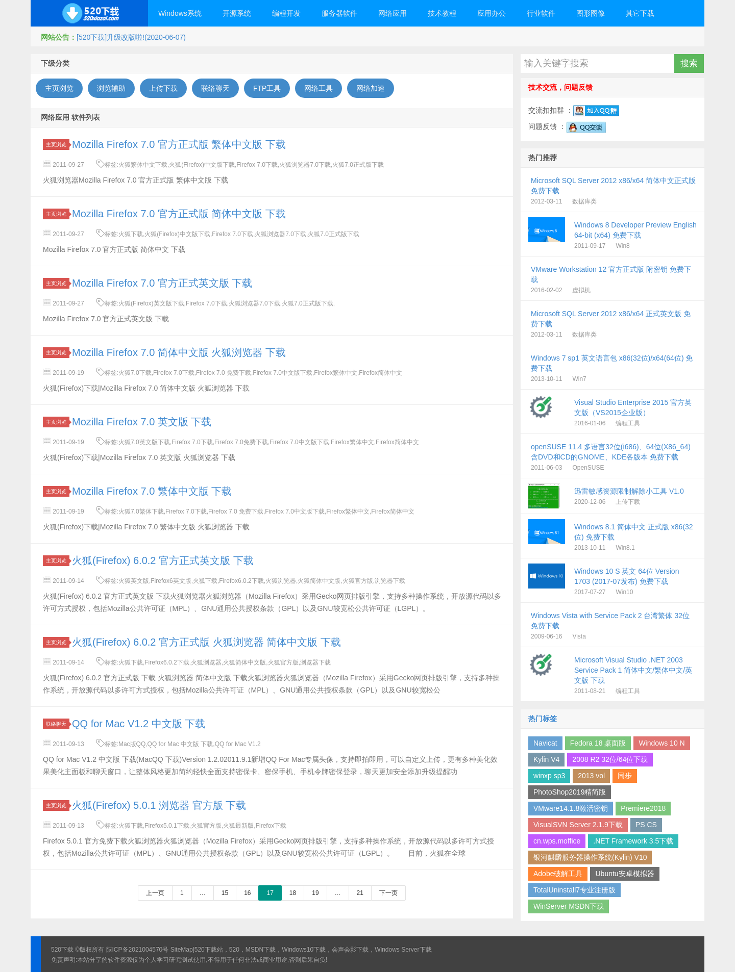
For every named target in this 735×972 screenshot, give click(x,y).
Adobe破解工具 (557, 873)
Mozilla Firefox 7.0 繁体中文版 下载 (152, 491)
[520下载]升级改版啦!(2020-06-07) (131, 37)
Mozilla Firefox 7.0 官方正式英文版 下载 (162, 283)
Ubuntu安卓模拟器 (624, 873)
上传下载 (163, 88)
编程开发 (286, 13)
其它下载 (640, 13)
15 (225, 893)
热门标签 (542, 718)
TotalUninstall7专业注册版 (574, 890)
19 (315, 893)
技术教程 (442, 13)
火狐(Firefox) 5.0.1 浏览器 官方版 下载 (159, 805)
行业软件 (541, 13)
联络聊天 (215, 88)
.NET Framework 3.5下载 (633, 841)
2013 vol (591, 776)
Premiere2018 (643, 808)
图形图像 (590, 13)
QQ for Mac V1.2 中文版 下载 (138, 723)
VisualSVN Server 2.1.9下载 (578, 825)
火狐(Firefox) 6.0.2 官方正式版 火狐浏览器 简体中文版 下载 (206, 642)
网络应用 (392, 13)
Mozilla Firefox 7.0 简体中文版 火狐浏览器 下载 (179, 352)
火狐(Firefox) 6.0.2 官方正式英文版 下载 (163, 560)
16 (247, 893)
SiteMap (181, 949)
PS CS (646, 825)
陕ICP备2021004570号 (137, 949)
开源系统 (237, 13)
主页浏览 (59, 88)
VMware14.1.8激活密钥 (570, 808)
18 (292, 893)
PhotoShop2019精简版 (569, 792)
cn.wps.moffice (556, 841)
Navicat (545, 743)
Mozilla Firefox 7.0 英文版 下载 (141, 421)
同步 (625, 776)
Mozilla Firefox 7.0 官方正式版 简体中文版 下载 (179, 213)
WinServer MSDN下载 (568, 906)
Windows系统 (180, 13)
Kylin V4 (546, 759)
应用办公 (491, 13)
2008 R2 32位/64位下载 (610, 759)
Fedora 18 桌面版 (598, 743)
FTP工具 (267, 88)
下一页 (388, 893)
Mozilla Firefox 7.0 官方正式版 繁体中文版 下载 (179, 144)
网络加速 (370, 88)
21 (360, 893)
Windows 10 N (661, 743)
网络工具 (318, 88)
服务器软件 (339, 13)
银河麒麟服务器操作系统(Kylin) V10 (590, 857)
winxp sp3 (549, 776)
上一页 (155, 893)
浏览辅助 (111, 88)
